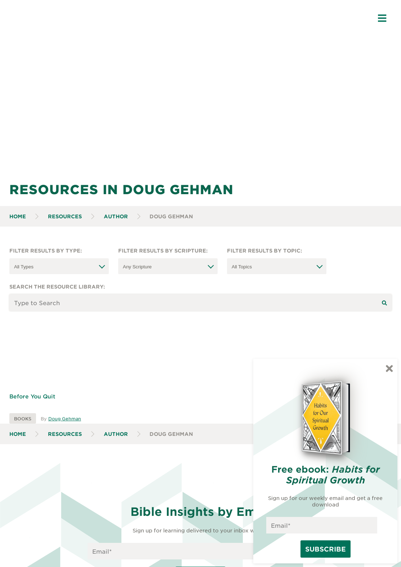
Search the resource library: (57, 287)
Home (17, 216)
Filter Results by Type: (45, 250)
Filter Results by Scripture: (163, 250)
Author (116, 216)
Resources (65, 216)
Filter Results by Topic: (264, 250)
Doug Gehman (64, 418)
